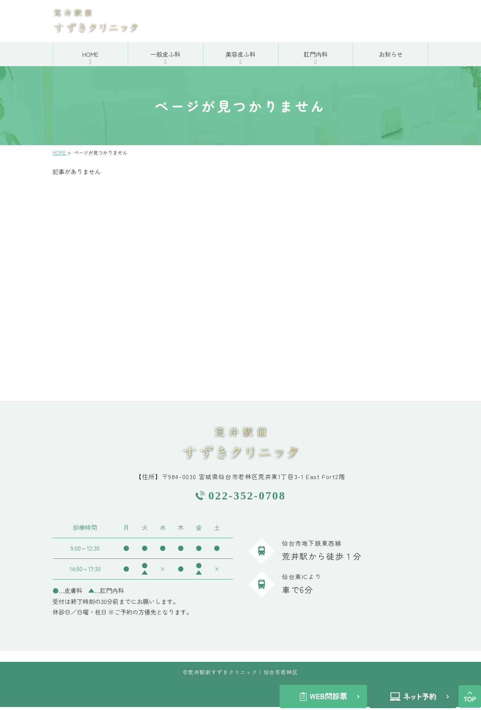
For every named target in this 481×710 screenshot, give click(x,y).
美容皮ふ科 (240, 57)
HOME (90, 57)
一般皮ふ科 (165, 57)
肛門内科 (316, 57)
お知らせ (391, 57)
